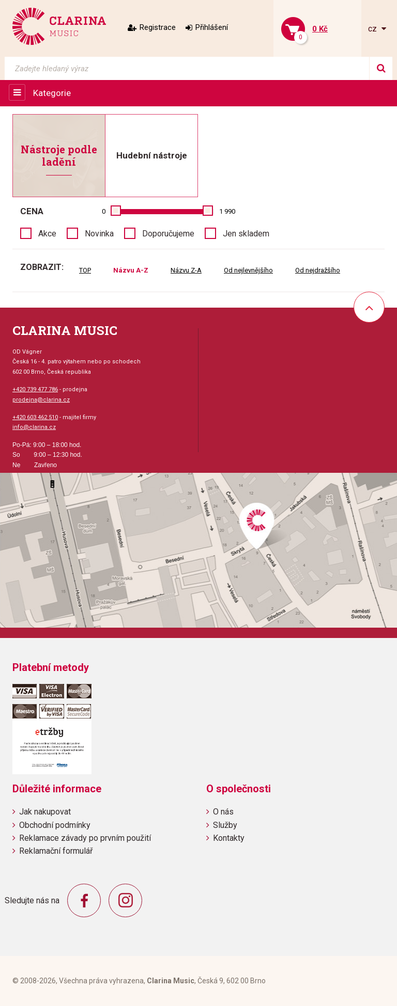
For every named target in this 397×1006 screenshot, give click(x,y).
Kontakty (229, 838)
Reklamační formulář (56, 851)
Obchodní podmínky (54, 825)
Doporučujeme (168, 233)
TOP (85, 270)
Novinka (99, 233)
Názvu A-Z (130, 270)
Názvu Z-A (186, 270)
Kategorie (52, 93)
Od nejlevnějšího (248, 270)
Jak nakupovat (45, 812)
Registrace (158, 27)
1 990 (227, 211)
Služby (225, 825)
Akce (47, 233)
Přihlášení (211, 27)
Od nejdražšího (317, 270)
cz (373, 29)
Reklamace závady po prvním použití (85, 838)
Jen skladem (246, 233)
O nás (223, 812)
